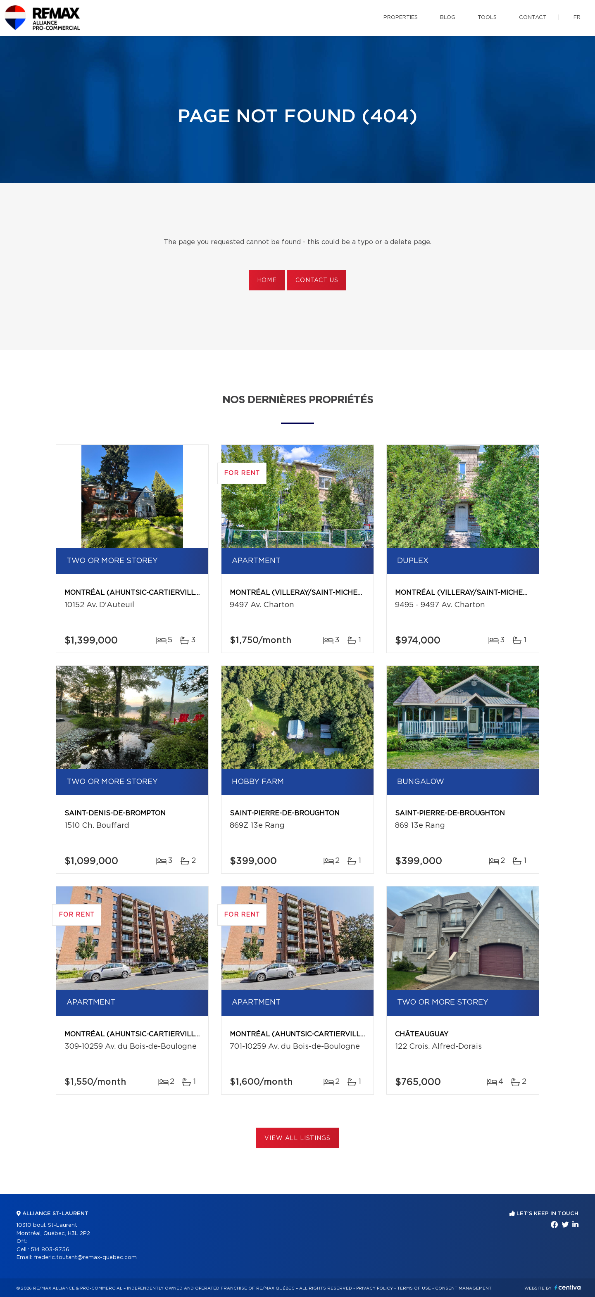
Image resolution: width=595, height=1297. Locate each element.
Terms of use (414, 1288)
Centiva (568, 1287)
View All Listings (297, 1138)
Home (267, 280)
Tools (487, 17)
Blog (447, 17)
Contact (533, 17)
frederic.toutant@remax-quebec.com (85, 1257)
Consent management (463, 1288)
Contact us (316, 280)
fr (577, 17)
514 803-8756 (50, 1249)
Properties (400, 17)
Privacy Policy (374, 1288)
